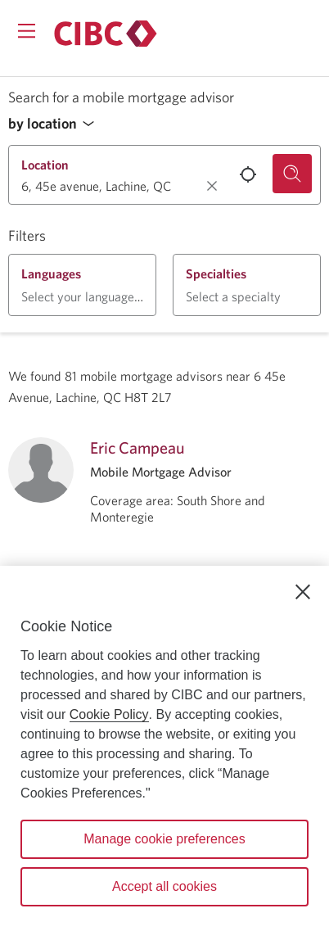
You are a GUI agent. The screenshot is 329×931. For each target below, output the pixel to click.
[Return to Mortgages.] (105, 33)
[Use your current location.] (248, 174)
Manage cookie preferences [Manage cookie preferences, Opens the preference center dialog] (164, 839)
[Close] (303, 592)
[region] (164, 748)
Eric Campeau (137, 447)
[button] (55, 124)
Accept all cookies (164, 886)
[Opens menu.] (26, 30)
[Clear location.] (212, 185)
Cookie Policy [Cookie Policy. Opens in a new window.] (109, 714)
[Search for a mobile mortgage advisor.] (292, 173)
